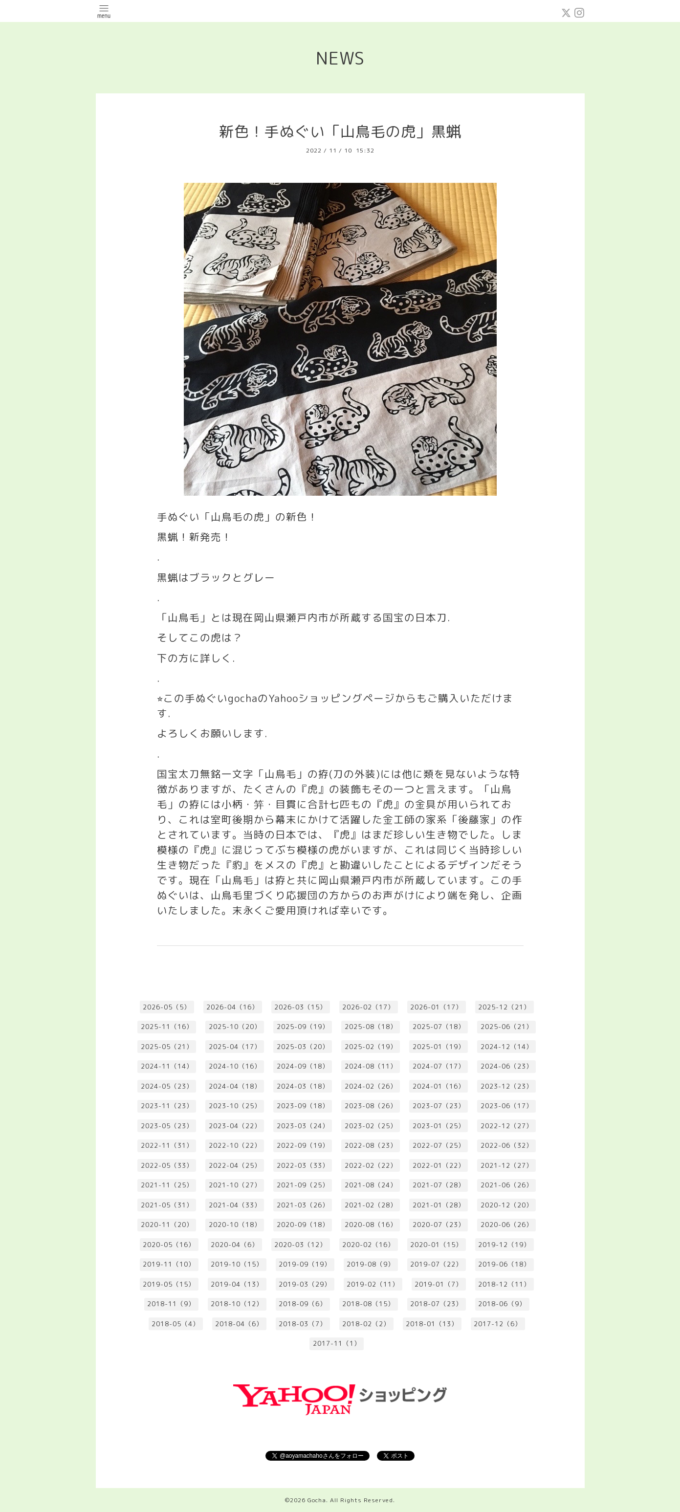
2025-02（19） (371, 1046)
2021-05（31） (167, 1205)
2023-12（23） (507, 1086)
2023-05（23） (167, 1125)
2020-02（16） (368, 1244)
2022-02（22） (371, 1165)
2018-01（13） (432, 1323)
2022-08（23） (371, 1145)
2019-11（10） (169, 1264)
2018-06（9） (502, 1303)
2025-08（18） (371, 1026)
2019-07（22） (436, 1264)
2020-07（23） (439, 1224)
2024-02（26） (371, 1086)
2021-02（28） (371, 1205)
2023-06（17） (507, 1105)
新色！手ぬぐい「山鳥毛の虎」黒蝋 (340, 131)
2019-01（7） (438, 1284)
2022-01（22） (439, 1165)
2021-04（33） (235, 1205)
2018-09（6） (303, 1303)
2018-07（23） (436, 1303)
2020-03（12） (300, 1244)
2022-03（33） (303, 1165)
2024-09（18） (303, 1066)
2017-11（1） (337, 1343)
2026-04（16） (232, 1007)
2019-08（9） (371, 1264)
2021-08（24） (371, 1185)
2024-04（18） (235, 1086)
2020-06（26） (507, 1224)
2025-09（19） (303, 1026)
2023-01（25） (439, 1125)
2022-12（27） (507, 1125)
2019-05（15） (169, 1284)
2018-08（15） (368, 1303)
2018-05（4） (175, 1323)
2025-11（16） (167, 1026)
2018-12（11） (504, 1284)
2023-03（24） (303, 1125)
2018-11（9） (171, 1303)
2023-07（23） (439, 1105)
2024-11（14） (167, 1066)
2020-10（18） (235, 1224)
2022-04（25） (235, 1165)
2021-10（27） (235, 1185)
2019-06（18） (504, 1264)
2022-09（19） (303, 1145)
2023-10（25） (235, 1105)
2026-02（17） (368, 1007)
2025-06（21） (507, 1026)
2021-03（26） (303, 1205)
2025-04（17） (235, 1046)
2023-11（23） (167, 1105)
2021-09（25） (303, 1185)
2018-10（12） (237, 1303)
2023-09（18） (303, 1105)
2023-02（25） (371, 1125)
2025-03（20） (303, 1046)
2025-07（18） (439, 1026)
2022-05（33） (167, 1165)
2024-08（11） (371, 1066)
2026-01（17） (436, 1007)
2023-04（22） (235, 1125)
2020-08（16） (371, 1224)
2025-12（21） (504, 1007)
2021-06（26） (507, 1185)
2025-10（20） (235, 1026)
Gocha (316, 1500)
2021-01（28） (439, 1205)
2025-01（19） (439, 1046)
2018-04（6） (239, 1323)
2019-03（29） (305, 1284)
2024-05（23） (167, 1086)
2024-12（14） (507, 1046)
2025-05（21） (167, 1046)
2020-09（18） (303, 1224)
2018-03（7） (303, 1323)
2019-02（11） (373, 1284)
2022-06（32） (507, 1145)
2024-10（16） (235, 1066)
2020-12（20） (507, 1205)
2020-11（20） (167, 1224)
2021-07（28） (439, 1185)
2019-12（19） (504, 1244)
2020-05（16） (169, 1244)
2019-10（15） (237, 1264)
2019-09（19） (305, 1264)
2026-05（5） (167, 1007)
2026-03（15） (300, 1007)
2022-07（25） (439, 1145)
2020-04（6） (235, 1244)
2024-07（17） (439, 1066)
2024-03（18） (303, 1086)
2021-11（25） (167, 1185)
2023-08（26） (371, 1105)
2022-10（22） (235, 1145)
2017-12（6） (498, 1323)
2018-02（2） (366, 1323)
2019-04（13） (237, 1284)
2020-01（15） (436, 1244)
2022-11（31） (167, 1145)
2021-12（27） (507, 1165)
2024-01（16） (439, 1086)
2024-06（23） (507, 1066)
